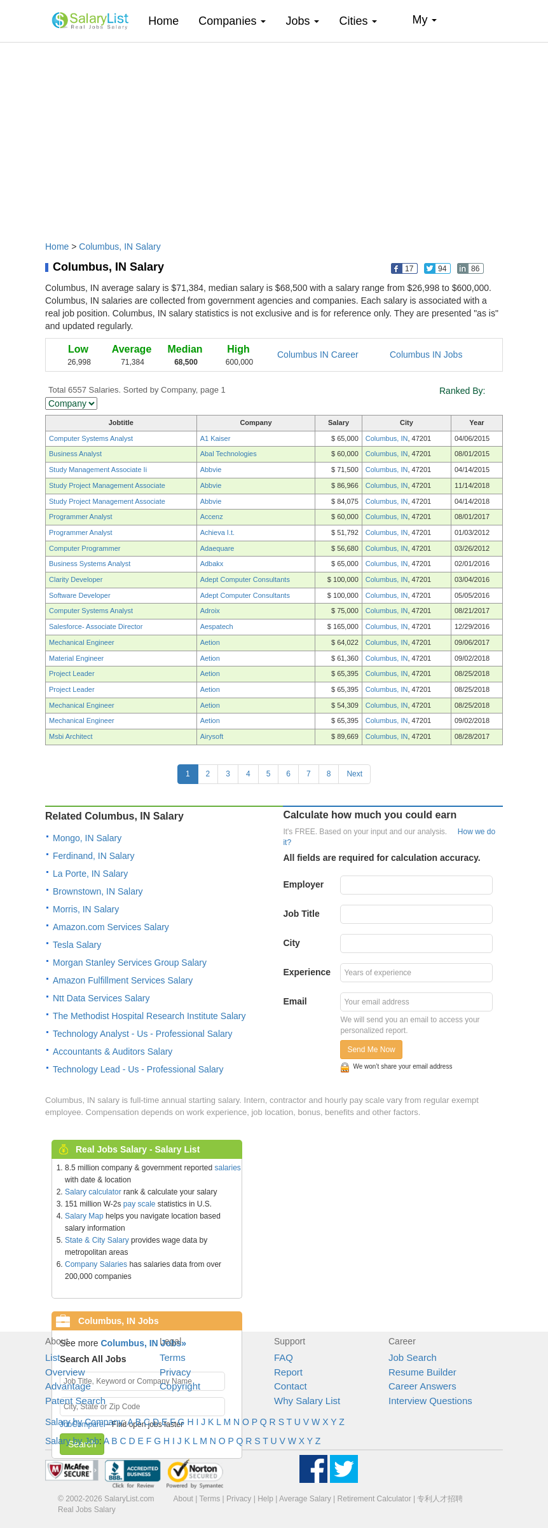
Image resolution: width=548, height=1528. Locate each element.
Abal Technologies (228, 453)
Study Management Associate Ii (98, 469)
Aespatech (216, 626)
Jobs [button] (302, 21)
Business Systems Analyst (89, 563)
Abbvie (211, 469)
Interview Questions (430, 1400)
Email (294, 1001)
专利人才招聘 (440, 1498)
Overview (65, 1372)
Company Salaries (96, 1264)
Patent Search (75, 1400)
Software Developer (80, 595)
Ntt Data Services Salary (101, 998)
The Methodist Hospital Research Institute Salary (149, 1016)
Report (288, 1372)
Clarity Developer (75, 579)
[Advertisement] (274, 135)
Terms (173, 1357)
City (291, 943)
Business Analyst (75, 453)
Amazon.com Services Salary (111, 927)
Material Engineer (76, 658)
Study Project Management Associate (107, 485)
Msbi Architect (70, 736)
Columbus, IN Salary (119, 246)
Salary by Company (84, 1422)
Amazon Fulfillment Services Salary (123, 980)
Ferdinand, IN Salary (93, 856)
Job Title (301, 914)
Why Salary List (307, 1400)
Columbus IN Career (318, 354)
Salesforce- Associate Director (95, 626)
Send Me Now (371, 1049)
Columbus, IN (387, 438)
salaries (227, 1167)
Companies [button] (232, 21)
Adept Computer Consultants (245, 579)
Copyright (180, 1386)
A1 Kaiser (215, 438)
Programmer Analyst (81, 516)
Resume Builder (422, 1372)
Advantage (68, 1386)
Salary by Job (72, 1441)
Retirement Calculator (374, 1498)
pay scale (139, 1204)
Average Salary (305, 1498)
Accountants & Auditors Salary (112, 1051)
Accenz (211, 516)
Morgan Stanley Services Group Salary (130, 962)
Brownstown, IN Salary (98, 891)
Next (354, 773)
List (52, 1357)
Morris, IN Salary (86, 909)
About (183, 1498)
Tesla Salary (77, 945)
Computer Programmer (84, 548)
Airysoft (212, 736)
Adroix (210, 610)
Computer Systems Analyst (91, 438)
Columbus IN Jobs (426, 354)
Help (265, 1498)
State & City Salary (97, 1240)
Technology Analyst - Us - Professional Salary (142, 1034)
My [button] (424, 19)
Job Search (412, 1357)
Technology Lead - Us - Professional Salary (138, 1069)
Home (168, 20)
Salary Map (84, 1216)
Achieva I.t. (217, 532)
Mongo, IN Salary (87, 838)
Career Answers (422, 1386)
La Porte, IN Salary (90, 874)
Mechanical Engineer (81, 642)
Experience (307, 972)
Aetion (210, 642)
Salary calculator (93, 1191)
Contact (290, 1386)
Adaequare (217, 548)
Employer (303, 884)
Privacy (175, 1372)
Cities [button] (358, 21)
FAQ (283, 1357)
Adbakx (212, 563)
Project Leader (72, 673)
